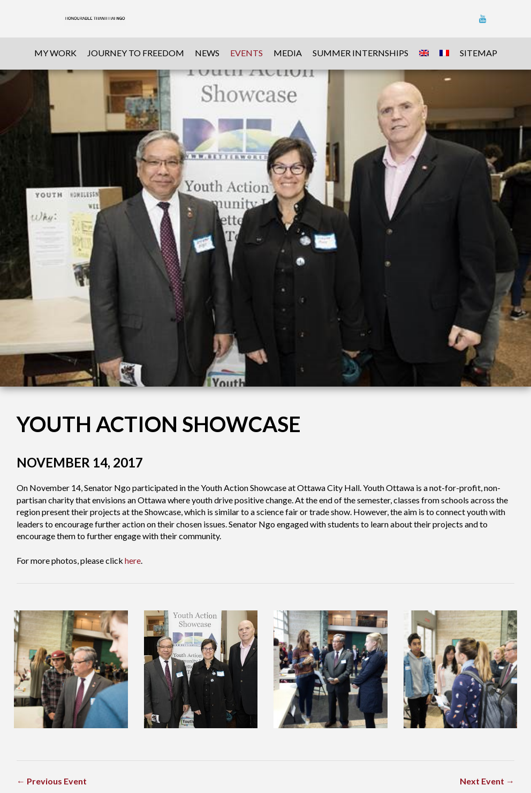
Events (246, 53)
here (133, 560)
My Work (55, 53)
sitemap (478, 53)
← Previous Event (52, 781)
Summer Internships (360, 53)
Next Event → (487, 781)
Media (288, 53)
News (207, 53)
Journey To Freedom (135, 53)
